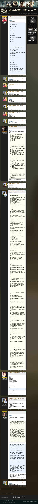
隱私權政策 (31, 501)
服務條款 (28, 501)
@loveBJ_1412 (11, 79)
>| (18, 493)
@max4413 (10, 483)
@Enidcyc (10, 20)
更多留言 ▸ (13, 489)
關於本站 (24, 501)
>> (16, 493)
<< (3, 493)
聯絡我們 (35, 501)
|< (1, 493)
